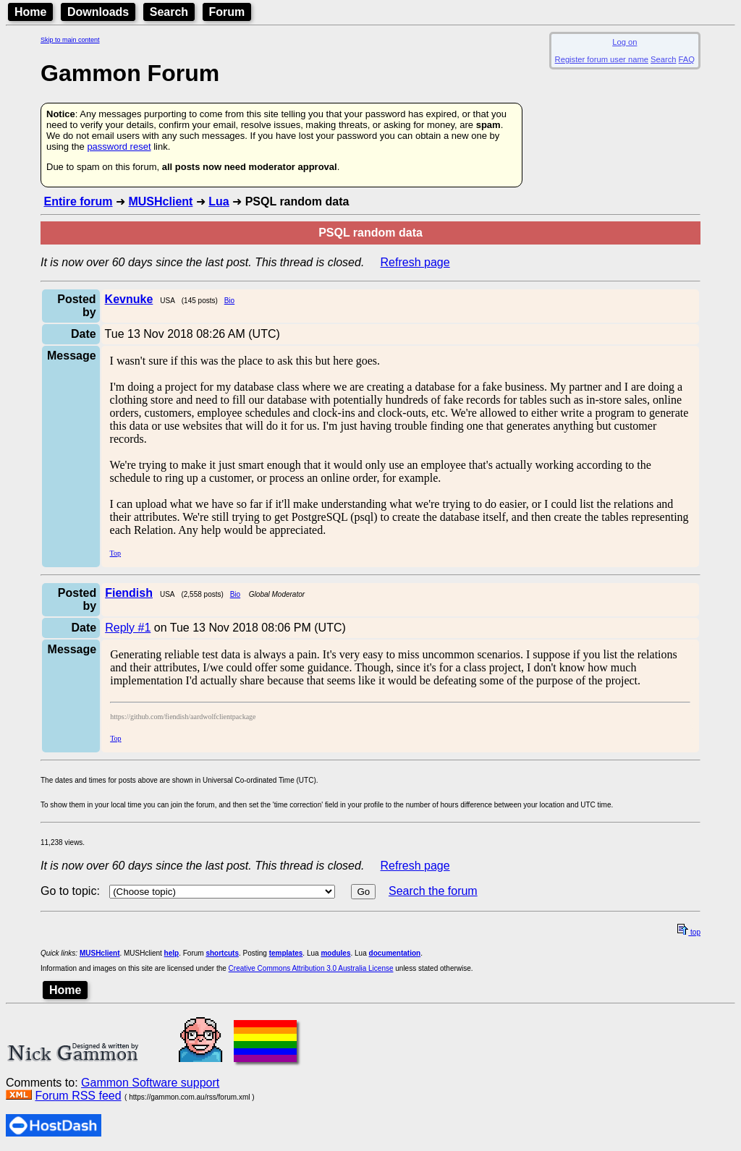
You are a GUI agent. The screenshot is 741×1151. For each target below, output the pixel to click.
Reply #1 (128, 627)
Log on (624, 42)
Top (115, 553)
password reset (119, 146)
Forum (227, 12)
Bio (229, 301)
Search (169, 12)
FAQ (687, 59)
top (688, 932)
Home (30, 12)
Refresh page (415, 262)
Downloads (98, 12)
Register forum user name (601, 59)
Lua (218, 201)
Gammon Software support (150, 1082)
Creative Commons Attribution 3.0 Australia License (311, 968)
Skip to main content (70, 39)
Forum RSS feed (78, 1096)
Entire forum (77, 201)
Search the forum (433, 891)
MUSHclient (160, 201)
